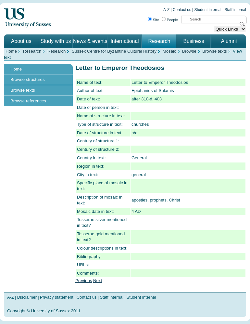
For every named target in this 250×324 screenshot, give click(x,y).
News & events (90, 41)
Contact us (182, 9)
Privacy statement (56, 297)
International (124, 41)
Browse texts (214, 51)
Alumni (229, 41)
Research (159, 41)
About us (21, 41)
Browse (189, 51)
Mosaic (169, 51)
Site (156, 20)
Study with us (55, 41)
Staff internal (235, 9)
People (172, 20)
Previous (83, 280)
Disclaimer (27, 297)
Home (11, 51)
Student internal (207, 9)
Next (97, 280)
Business (193, 41)
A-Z (166, 9)
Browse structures (27, 79)
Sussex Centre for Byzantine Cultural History (114, 51)
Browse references (28, 100)
